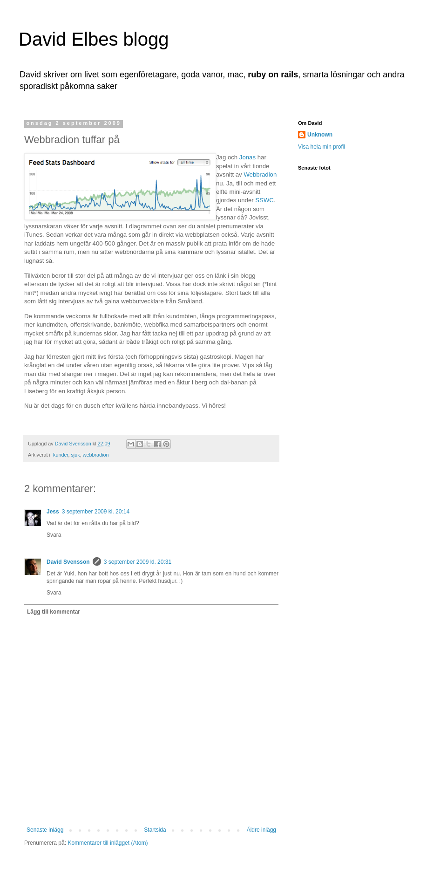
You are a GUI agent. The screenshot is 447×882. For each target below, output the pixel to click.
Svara (54, 535)
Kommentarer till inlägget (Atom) (108, 843)
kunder (60, 455)
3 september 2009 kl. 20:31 (137, 562)
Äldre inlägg (261, 830)
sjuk (75, 455)
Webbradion (260, 174)
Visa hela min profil (321, 147)
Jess (53, 511)
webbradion (96, 455)
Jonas (247, 157)
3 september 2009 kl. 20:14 (95, 511)
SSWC (264, 200)
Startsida (155, 830)
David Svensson (68, 562)
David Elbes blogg (94, 39)
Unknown (319, 134)
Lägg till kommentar (53, 612)
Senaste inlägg (45, 830)
